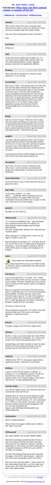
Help (13, 4)
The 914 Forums (22, 15)
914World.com (9, 15)
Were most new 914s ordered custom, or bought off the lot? (25, 9)
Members (25, 4)
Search (18, 4)
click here (40, 477)
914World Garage (35, 15)
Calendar (32, 4)
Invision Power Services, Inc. (36, 481)
